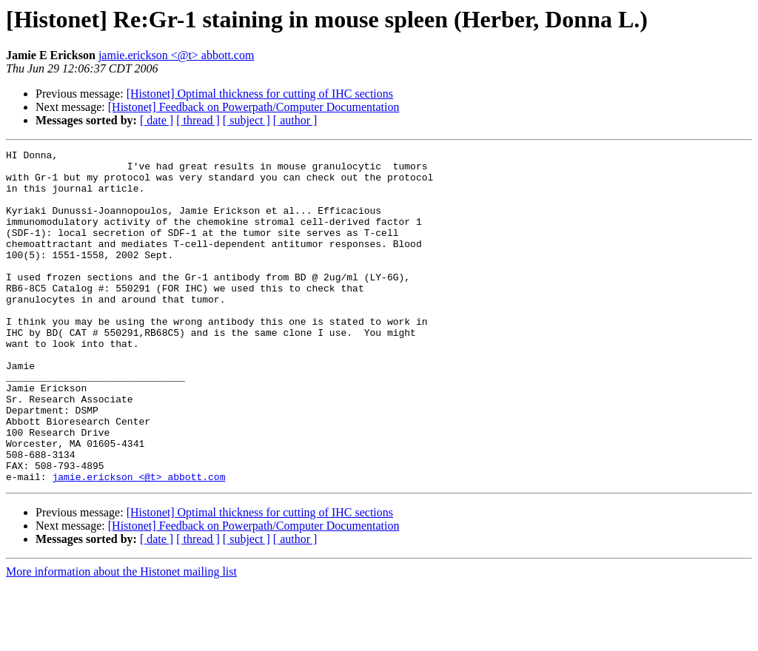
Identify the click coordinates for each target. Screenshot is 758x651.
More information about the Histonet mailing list (121, 638)
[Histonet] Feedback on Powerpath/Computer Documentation (254, 107)
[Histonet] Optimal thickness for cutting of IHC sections (260, 93)
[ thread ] (198, 120)
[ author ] (295, 120)
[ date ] (156, 120)
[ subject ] (246, 120)
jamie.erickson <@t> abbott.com (176, 55)
